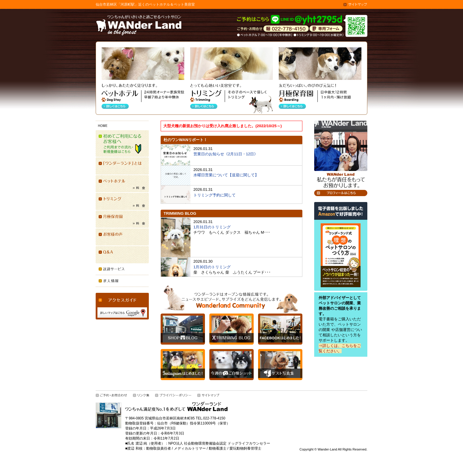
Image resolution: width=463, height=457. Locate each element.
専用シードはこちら (326, 29)
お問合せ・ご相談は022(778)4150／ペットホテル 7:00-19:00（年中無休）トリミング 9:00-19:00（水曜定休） (286, 29)
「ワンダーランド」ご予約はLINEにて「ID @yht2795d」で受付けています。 (290, 20)
